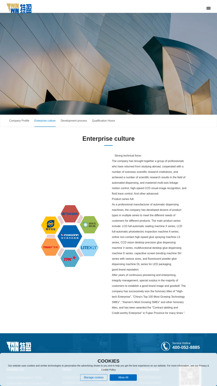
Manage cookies (94, 377)
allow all (123, 377)
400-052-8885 (186, 347)
